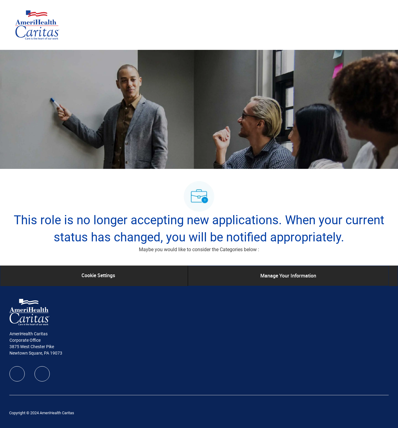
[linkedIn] (42, 373)
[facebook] (17, 373)
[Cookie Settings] (98, 275)
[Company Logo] (37, 24)
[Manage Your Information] (288, 276)
